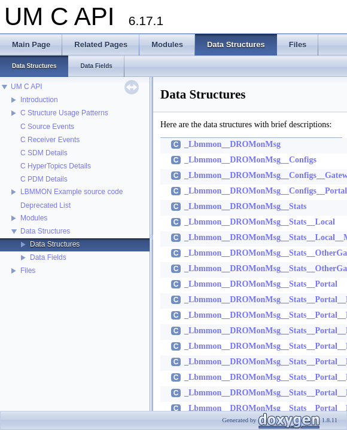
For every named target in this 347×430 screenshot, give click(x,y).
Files (27, 270)
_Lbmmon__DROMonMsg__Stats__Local (259, 221)
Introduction (39, 100)
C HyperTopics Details (55, 166)
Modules (33, 218)
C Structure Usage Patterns (64, 113)
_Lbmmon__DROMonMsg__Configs (250, 159)
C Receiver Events (50, 140)
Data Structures (45, 231)
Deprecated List (45, 205)
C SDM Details (44, 153)
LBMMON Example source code (71, 192)
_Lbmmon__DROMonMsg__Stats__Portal (260, 284)
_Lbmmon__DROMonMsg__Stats (245, 206)
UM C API (26, 86)
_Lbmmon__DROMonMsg (232, 144)
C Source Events (47, 126)
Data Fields (48, 257)
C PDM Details (44, 179)
